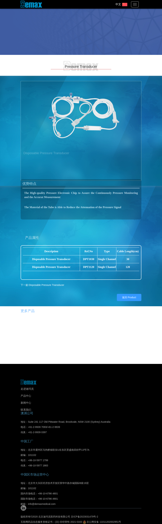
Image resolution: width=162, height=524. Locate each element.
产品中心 (26, 395)
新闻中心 (26, 402)
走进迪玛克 (27, 388)
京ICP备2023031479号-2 (84, 511)
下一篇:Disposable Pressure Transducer (42, 277)
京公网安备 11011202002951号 (102, 516)
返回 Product (129, 289)
